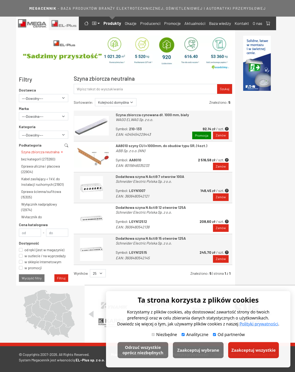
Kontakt (242, 23)
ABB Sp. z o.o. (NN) (130, 150)
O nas (257, 23)
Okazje (130, 23)
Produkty (112, 23)
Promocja (201, 135)
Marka (24, 108)
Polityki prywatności (258, 324)
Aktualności (194, 23)
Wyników (81, 274)
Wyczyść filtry (32, 278)
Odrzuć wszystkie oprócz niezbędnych (142, 350)
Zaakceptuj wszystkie (253, 350)
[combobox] (43, 98)
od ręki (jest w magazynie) (44, 250)
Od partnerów (229, 334)
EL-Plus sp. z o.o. (90, 360)
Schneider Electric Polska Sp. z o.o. (144, 181)
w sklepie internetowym (42, 262)
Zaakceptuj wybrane (198, 350)
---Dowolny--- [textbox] (32, 98)
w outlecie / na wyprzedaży (45, 256)
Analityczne (195, 334)
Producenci (150, 23)
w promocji (33, 268)
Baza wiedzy (220, 23)
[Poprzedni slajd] (91, 314)
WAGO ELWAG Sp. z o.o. (134, 119)
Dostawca (27, 90)
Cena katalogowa (33, 224)
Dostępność (29, 243)
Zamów (220, 135)
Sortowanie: (83, 102)
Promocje (172, 23)
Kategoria (27, 126)
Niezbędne (164, 334)
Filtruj (61, 278)
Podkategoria (30, 145)
